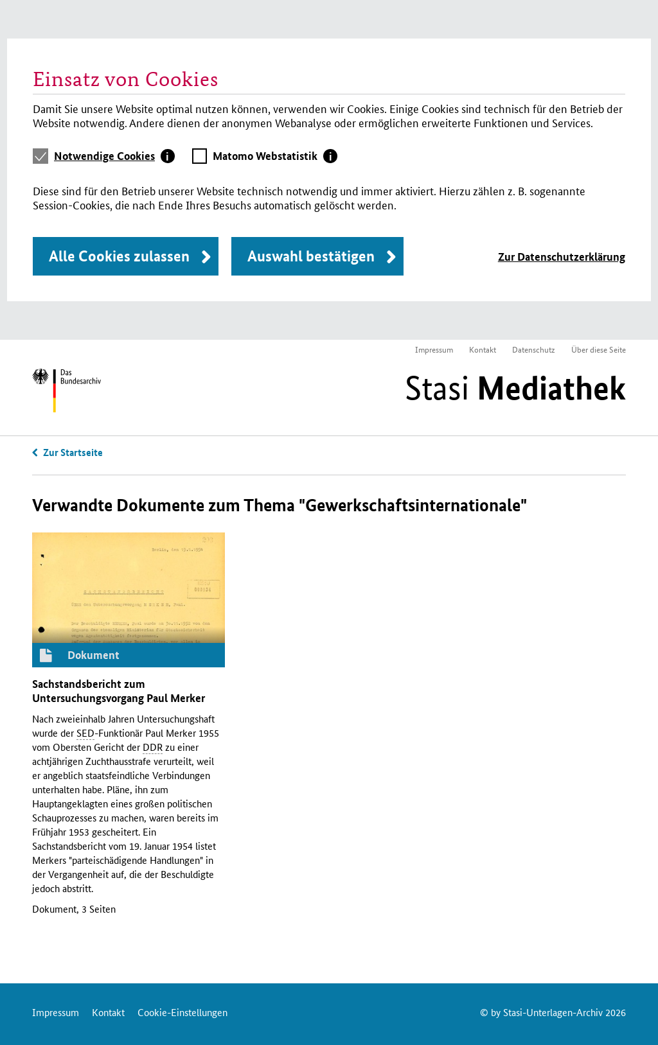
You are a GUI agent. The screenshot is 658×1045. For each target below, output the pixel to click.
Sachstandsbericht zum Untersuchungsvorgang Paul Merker (118, 690)
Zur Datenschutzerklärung (561, 256)
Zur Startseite (73, 452)
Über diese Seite (598, 349)
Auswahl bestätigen (311, 256)
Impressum (434, 349)
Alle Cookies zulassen (119, 256)
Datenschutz (533, 349)
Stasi (515, 388)
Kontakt (482, 349)
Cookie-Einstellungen (182, 1012)
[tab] (114, 156)
